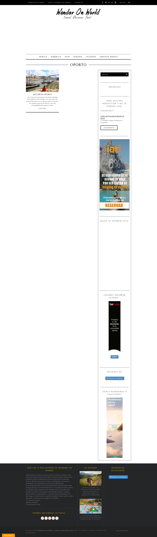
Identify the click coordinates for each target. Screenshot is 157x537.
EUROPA (78, 57)
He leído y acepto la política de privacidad (111, 121)
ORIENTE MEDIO (109, 57)
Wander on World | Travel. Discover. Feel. (55, 530)
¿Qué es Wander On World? (59, 2)
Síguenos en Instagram (115, 378)
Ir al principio (122, 530)
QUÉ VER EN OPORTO (42, 94)
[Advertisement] (78, 37)
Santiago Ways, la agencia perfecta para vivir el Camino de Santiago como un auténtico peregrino (90, 491)
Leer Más (42, 108)
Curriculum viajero (35, 2)
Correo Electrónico (107, 110)
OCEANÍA (91, 57)
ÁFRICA (43, 57)
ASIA (67, 57)
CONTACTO (78, 2)
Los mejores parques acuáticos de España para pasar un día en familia (91, 517)
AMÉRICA (56, 57)
